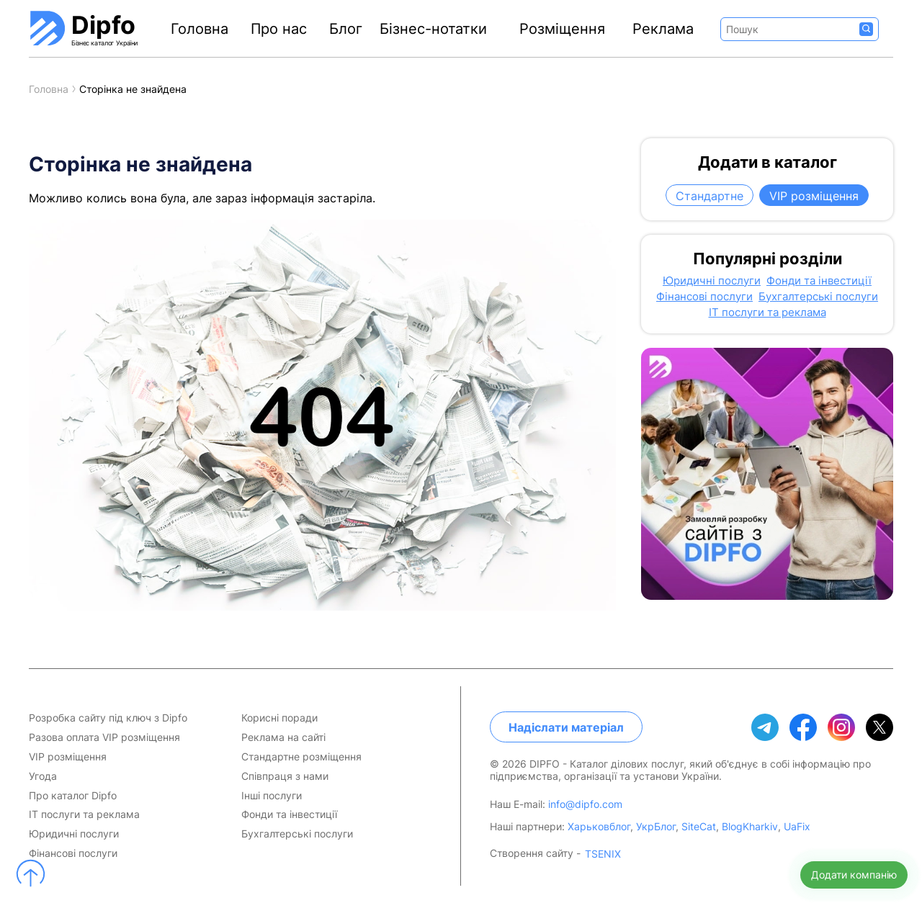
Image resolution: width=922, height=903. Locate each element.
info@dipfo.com (585, 804)
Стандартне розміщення (301, 757)
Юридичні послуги (712, 280)
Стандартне (709, 196)
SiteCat (698, 826)
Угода (43, 776)
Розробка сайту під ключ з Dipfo (108, 718)
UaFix (797, 826)
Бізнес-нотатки (433, 28)
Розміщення (562, 28)
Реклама (663, 28)
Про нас (279, 28)
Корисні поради (279, 718)
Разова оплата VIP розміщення (104, 737)
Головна (199, 28)
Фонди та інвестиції (819, 280)
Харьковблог (599, 826)
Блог (345, 28)
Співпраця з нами (284, 776)
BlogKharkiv (750, 826)
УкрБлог (656, 826)
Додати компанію (854, 874)
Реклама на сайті (283, 737)
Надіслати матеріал (566, 727)
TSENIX (603, 854)
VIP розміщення (814, 196)
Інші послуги (271, 795)
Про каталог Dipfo (73, 795)
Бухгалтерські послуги (818, 296)
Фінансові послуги (704, 296)
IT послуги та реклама (767, 312)
